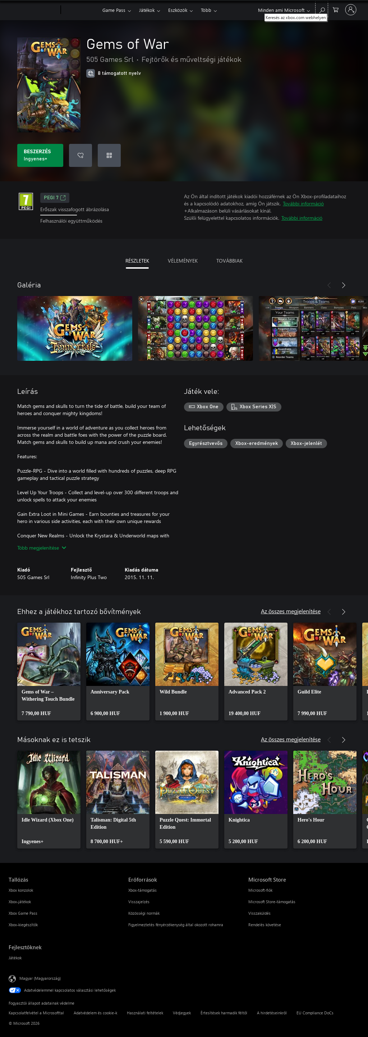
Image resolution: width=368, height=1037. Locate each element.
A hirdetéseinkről (272, 1012)
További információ (303, 203)
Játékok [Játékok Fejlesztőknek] (15, 957)
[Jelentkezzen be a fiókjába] (350, 9)
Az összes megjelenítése (291, 611)
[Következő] (343, 285)
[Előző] (329, 285)
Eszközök (177, 10)
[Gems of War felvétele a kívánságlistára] (80, 155)
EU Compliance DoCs (315, 1012)
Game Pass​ (113, 10)
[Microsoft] (33, 10)
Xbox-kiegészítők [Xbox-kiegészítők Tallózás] (23, 924)
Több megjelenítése (41, 547)
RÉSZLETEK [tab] (137, 260)
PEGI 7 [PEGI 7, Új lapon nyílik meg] (55, 198)
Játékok (147, 10)
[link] (48, 671)
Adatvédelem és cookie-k (95, 1012)
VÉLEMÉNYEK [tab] (183, 260)
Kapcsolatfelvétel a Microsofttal (36, 1012)
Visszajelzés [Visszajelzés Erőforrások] (139, 901)
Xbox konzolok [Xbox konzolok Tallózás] (21, 890)
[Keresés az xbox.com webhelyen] (321, 9)
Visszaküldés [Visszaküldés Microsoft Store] (259, 913)
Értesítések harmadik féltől (224, 1012)
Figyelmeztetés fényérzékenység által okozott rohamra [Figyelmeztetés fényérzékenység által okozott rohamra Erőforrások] (175, 924)
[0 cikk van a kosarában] (336, 9)
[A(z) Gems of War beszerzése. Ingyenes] (40, 155)
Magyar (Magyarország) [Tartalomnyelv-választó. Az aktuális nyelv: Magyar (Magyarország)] (40, 977)
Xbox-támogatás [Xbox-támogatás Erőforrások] (142, 890)
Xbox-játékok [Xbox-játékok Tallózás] (20, 901)
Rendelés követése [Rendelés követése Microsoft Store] (264, 924)
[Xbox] (80, 10)
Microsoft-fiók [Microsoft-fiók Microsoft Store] (260, 890)
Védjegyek (182, 1012)
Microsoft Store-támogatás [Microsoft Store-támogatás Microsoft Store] (271, 901)
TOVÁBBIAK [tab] (229, 260)
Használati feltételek (145, 1012)
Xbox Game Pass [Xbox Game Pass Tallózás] (23, 913)
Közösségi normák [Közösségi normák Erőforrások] (144, 913)
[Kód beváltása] (109, 155)
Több (206, 10)
